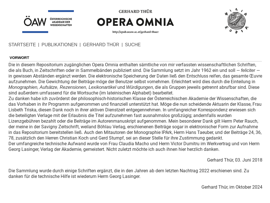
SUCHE (133, 44)
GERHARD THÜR (101, 44)
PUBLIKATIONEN (59, 44)
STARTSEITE (22, 44)
